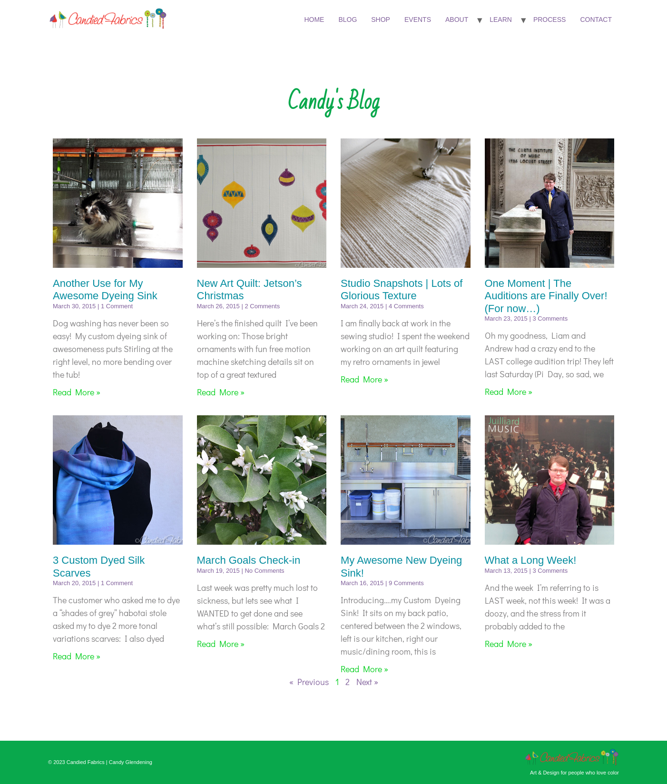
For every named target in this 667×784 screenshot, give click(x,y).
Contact (596, 19)
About (456, 19)
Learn (501, 19)
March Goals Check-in (249, 560)
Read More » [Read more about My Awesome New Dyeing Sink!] (364, 669)
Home (314, 19)
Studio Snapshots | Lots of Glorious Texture (401, 289)
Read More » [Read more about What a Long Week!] (508, 643)
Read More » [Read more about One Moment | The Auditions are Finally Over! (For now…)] (508, 391)
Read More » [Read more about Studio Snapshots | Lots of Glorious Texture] (364, 379)
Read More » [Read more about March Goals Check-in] (221, 643)
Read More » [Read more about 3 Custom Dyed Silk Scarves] (76, 656)
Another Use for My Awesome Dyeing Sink (105, 289)
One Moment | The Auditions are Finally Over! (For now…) (546, 295)
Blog (347, 19)
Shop (380, 19)
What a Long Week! (531, 560)
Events (417, 19)
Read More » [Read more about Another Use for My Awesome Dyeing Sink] (76, 392)
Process (549, 19)
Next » (367, 681)
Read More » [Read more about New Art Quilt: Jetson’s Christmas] (221, 392)
